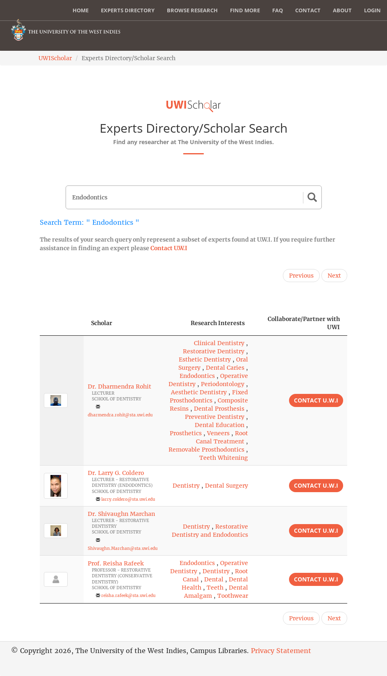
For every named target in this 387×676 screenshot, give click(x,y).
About (342, 10)
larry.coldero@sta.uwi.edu (128, 499)
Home (81, 10)
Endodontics (197, 376)
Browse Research (192, 10)
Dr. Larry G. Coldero (116, 473)
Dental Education (219, 425)
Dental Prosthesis (219, 408)
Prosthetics (186, 433)
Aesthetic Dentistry (199, 392)
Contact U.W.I (168, 248)
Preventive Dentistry (214, 417)
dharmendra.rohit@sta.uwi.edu (120, 415)
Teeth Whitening (223, 457)
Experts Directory (128, 10)
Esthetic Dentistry (205, 359)
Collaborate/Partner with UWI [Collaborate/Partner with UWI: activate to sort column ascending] (304, 323)
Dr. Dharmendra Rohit (119, 386)
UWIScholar (55, 58)
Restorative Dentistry (213, 351)
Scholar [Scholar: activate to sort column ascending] (101, 323)
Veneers (218, 433)
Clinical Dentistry (219, 343)
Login (372, 10)
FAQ (277, 10)
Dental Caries (225, 367)
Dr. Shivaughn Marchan (121, 514)
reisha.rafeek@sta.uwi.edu (128, 595)
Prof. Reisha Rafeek (115, 563)
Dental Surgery (226, 485)
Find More (245, 10)
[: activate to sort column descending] (62, 323)
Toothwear (232, 595)
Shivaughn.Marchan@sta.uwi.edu (122, 548)
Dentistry (186, 485)
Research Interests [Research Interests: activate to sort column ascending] (218, 323)
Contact (308, 10)
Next (334, 275)
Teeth (215, 587)
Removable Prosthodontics (206, 449)
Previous (301, 275)
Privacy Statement (281, 651)
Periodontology (222, 384)
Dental (213, 579)
